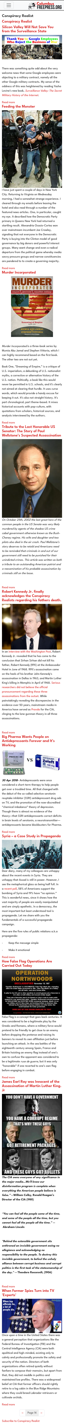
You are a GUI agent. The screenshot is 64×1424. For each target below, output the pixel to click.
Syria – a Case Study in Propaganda (31, 836)
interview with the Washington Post (30, 651)
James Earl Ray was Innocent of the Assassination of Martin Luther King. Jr (31, 1086)
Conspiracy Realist (17, 21)
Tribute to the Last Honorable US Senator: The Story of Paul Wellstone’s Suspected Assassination (31, 431)
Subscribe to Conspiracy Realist (21, 1421)
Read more (8, 102)
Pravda (35, 709)
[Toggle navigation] (9, 5)
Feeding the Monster (18, 106)
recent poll (10, 888)
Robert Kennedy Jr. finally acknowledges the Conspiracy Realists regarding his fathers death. (32, 596)
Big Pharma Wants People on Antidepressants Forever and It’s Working (28, 741)
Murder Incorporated (19, 272)
